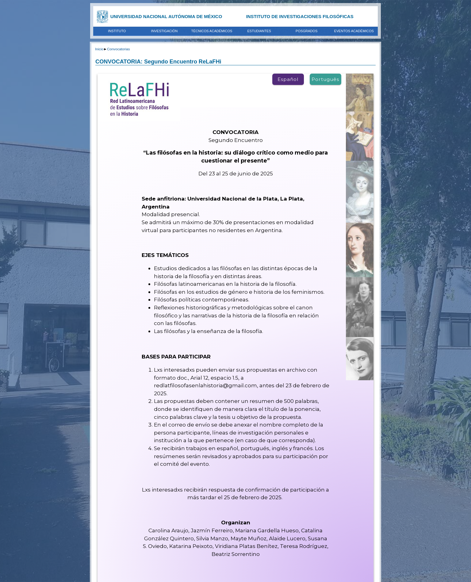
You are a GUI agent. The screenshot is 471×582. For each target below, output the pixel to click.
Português (325, 79)
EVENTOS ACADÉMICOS (354, 31)
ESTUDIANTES (259, 31)
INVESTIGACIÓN (164, 31)
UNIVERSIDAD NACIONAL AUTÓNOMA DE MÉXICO (166, 16)
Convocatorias (118, 49)
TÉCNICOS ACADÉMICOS (211, 31)
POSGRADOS (306, 31)
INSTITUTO (117, 31)
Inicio (99, 49)
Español (288, 79)
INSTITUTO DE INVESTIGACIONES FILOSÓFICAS (300, 16)
